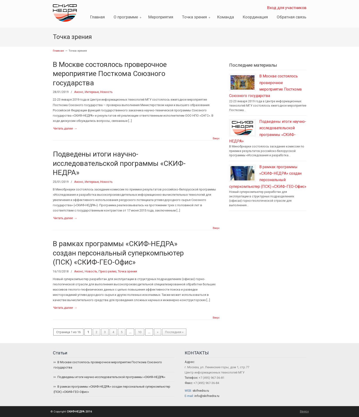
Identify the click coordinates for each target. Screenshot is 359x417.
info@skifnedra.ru (206, 396)
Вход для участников (286, 7)
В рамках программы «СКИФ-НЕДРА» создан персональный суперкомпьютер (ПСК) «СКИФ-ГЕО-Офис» (118, 253)
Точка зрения (127, 271)
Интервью (92, 92)
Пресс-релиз (107, 271)
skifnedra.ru (201, 390)
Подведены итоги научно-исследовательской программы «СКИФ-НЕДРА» (119, 163)
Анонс (78, 92)
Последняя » (174, 332)
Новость (106, 92)
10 (139, 332)
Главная (58, 50)
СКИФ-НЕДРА (71, 11)
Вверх (216, 138)
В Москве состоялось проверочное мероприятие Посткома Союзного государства (110, 73)
